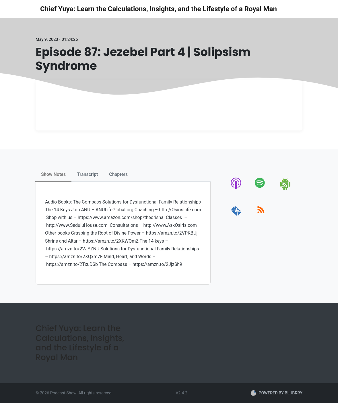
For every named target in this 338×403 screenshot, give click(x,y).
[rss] (261, 216)
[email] (236, 216)
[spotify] (261, 189)
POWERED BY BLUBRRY (276, 393)
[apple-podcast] (236, 189)
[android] (285, 189)
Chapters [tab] (118, 174)
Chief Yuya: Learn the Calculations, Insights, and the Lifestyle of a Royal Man (158, 9)
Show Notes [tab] (53, 174)
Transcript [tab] (87, 174)
